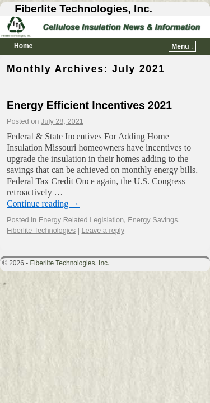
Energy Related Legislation (81, 219)
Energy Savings (153, 219)
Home (23, 46)
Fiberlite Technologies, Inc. (83, 9)
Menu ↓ (182, 46)
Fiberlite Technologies (41, 230)
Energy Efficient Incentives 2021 (89, 105)
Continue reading (43, 203)
